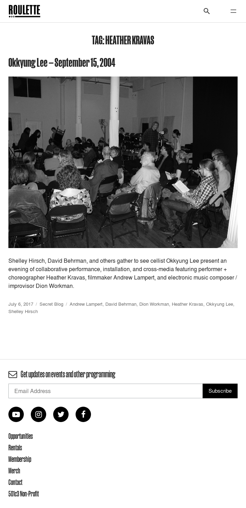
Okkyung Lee (219, 304)
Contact (15, 482)
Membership (19, 459)
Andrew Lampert (86, 304)
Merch (14, 470)
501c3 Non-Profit (23, 493)
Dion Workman (154, 304)
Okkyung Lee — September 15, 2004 (61, 62)
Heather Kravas (187, 304)
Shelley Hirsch (23, 311)
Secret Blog (51, 304)
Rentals (15, 447)
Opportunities (20, 436)
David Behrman (120, 304)
